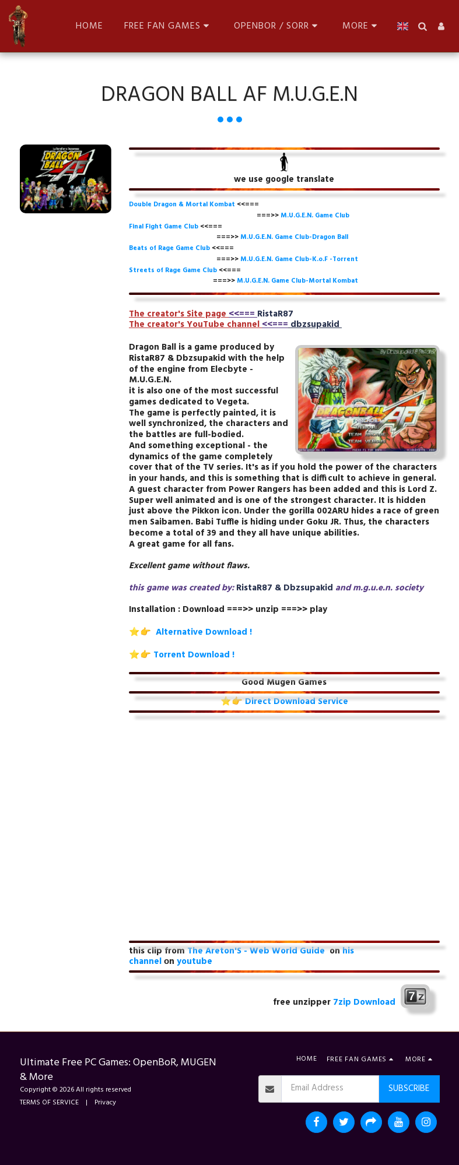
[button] (168, 26)
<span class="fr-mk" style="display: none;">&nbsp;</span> (284, 829)
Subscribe (408, 1089)
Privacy (105, 1102)
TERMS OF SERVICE (49, 1102)
